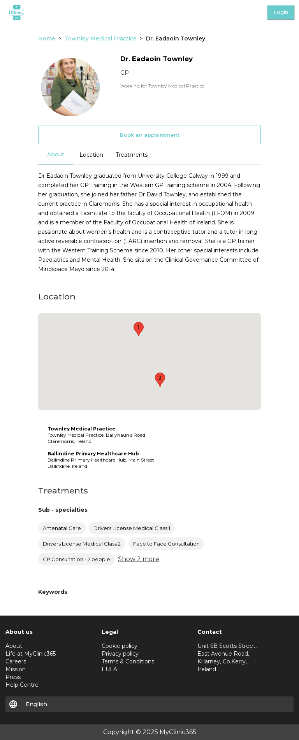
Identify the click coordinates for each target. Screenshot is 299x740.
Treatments (132, 154)
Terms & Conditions (128, 661)
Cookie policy (119, 645)
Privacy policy (120, 653)
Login (281, 12)
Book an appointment (149, 135)
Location (91, 154)
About (55, 154)
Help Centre (22, 684)
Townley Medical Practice (176, 86)
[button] (139, 329)
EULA (109, 669)
